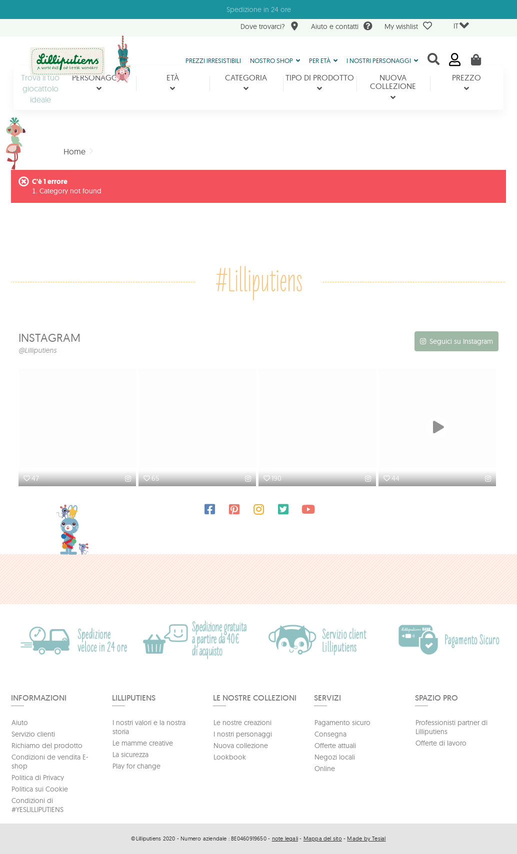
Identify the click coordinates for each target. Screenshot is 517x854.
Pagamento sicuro (342, 722)
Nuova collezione (241, 745)
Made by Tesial (366, 838)
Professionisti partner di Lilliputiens (452, 727)
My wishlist (408, 26)
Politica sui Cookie (40, 789)
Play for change (136, 766)
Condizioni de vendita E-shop (50, 762)
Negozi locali (334, 757)
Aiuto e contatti (341, 27)
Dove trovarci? (269, 27)
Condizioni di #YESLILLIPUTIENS (38, 805)
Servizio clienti (33, 734)
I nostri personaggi (243, 734)
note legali (285, 838)
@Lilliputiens (37, 350)
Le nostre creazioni (243, 722)
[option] (78, 429)
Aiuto (20, 722)
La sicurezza (130, 754)
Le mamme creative (142, 743)
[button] (275, 60)
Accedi (454, 59)
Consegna (330, 734)
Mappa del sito (323, 838)
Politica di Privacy (38, 777)
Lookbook (230, 757)
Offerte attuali (335, 745)
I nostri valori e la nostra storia (149, 727)
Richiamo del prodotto (47, 745)
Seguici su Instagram (461, 341)
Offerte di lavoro (441, 743)
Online (324, 768)
